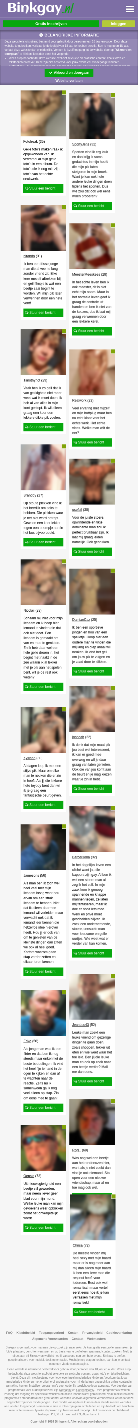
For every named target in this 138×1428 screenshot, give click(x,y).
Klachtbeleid (25, 1332)
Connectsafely (85, 1390)
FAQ (9, 1332)
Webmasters (96, 1338)
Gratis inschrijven (51, 24)
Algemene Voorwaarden (50, 1338)
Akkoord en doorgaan (69, 73)
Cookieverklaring (119, 1332)
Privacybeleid (92, 1332)
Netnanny (65, 1390)
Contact (77, 1338)
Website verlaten (69, 81)
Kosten (73, 1332)
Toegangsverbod (51, 1332)
